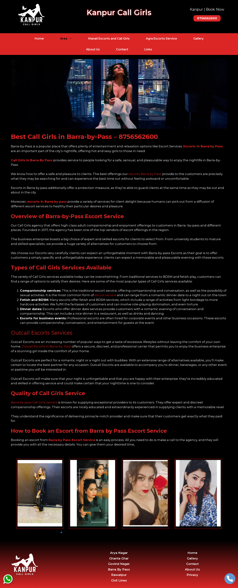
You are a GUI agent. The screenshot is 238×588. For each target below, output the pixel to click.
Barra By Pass (119, 569)
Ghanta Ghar (119, 558)
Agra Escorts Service (161, 38)
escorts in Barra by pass (47, 201)
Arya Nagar (119, 553)
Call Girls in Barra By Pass (32, 160)
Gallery (198, 38)
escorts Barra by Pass (144, 174)
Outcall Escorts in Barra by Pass (46, 346)
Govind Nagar (119, 564)
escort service (105, 295)
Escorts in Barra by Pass (203, 146)
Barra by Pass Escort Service (72, 440)
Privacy (192, 575)
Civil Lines (119, 580)
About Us (93, 49)
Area (70, 38)
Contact (122, 49)
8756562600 (138, 136)
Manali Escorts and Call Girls (109, 38)
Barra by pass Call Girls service (34, 402)
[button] (61, 532)
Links (148, 49)
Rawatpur (119, 575)
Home (39, 38)
